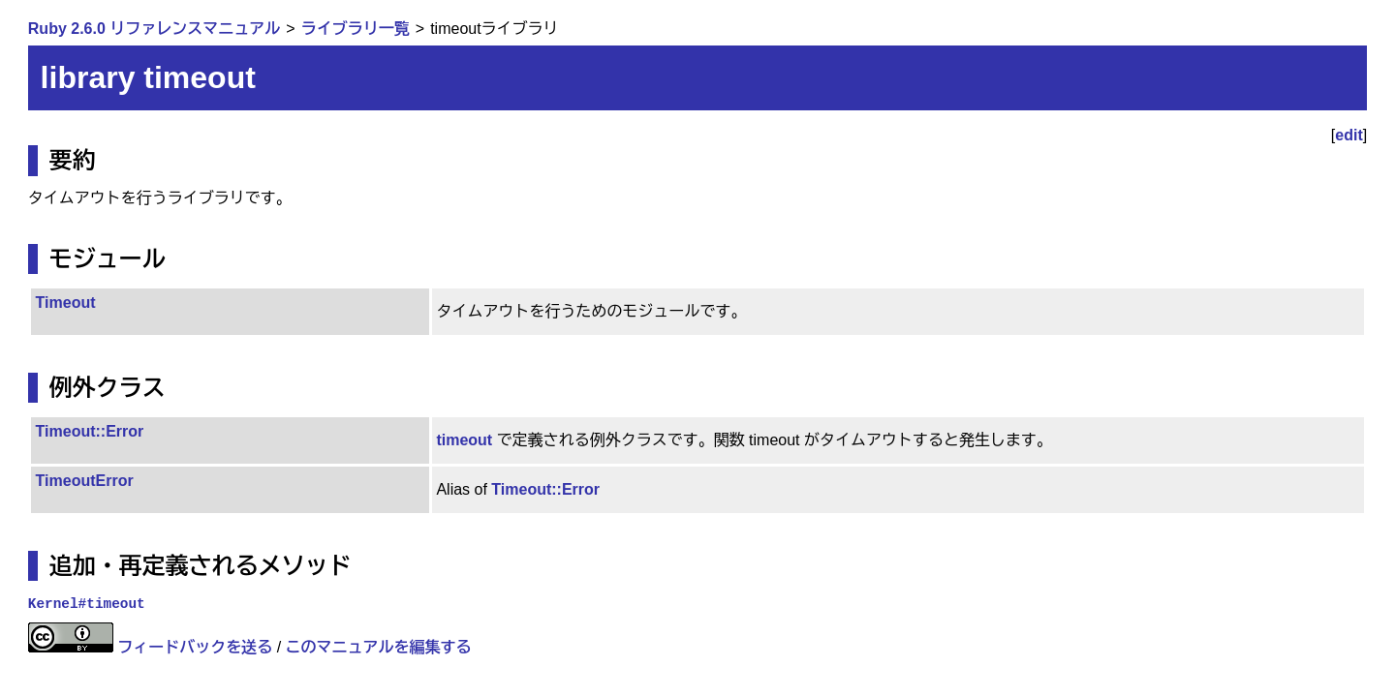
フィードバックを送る (194, 647)
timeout (464, 440)
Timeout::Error (90, 431)
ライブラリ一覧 (355, 28)
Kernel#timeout (86, 604)
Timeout (66, 302)
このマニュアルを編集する (379, 647)
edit (1348, 135)
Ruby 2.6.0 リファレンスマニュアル (154, 28)
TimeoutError (85, 480)
